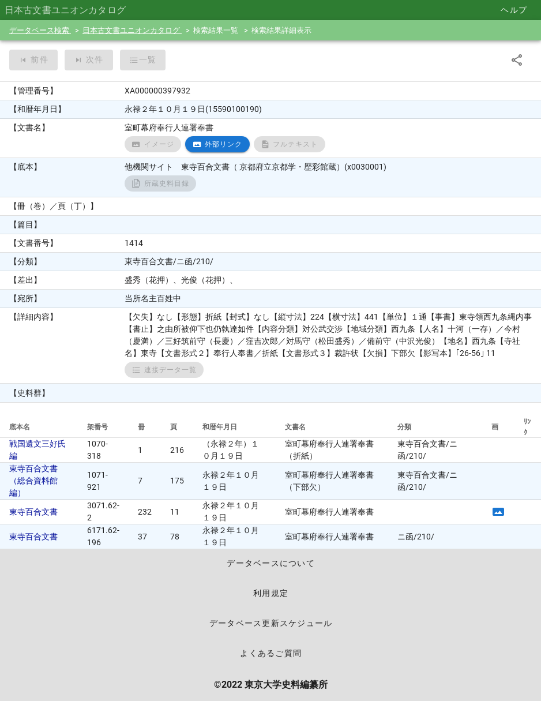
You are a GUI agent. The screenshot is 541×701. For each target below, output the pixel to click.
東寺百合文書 (33, 511)
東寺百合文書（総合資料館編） (33, 480)
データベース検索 (40, 30)
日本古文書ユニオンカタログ (132, 30)
